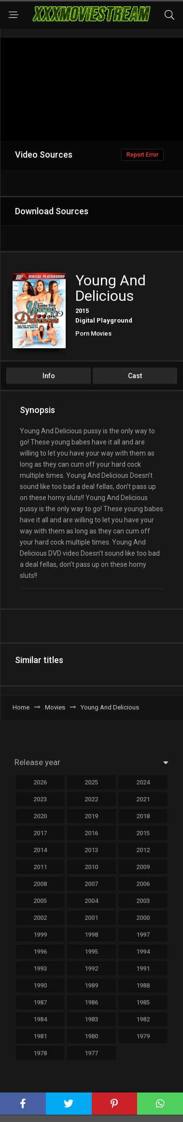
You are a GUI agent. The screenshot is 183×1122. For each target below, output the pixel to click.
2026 (40, 782)
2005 (40, 900)
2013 (91, 850)
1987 (40, 1002)
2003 (143, 900)
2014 (40, 850)
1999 (40, 934)
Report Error (142, 154)
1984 (40, 1019)
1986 (91, 1002)
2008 (40, 883)
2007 (91, 883)
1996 (40, 951)
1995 (91, 951)
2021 (143, 799)
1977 (91, 1053)
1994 (143, 951)
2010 (91, 867)
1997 (143, 934)
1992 (91, 968)
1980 (91, 1036)
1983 (91, 1019)
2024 (143, 782)
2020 (40, 816)
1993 (40, 968)
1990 (40, 985)
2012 (143, 850)
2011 (40, 867)
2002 (40, 917)
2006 (143, 883)
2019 (91, 816)
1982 (143, 1019)
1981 (40, 1036)
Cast (135, 376)
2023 (40, 799)
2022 (91, 799)
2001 (91, 917)
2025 (91, 782)
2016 (91, 833)
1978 (40, 1053)
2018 (143, 816)
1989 (91, 985)
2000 (143, 917)
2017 (40, 833)
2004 (91, 900)
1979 (143, 1036)
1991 (143, 968)
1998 (91, 934)
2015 (82, 310)
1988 (143, 985)
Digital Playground (103, 320)
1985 (143, 1002)
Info (48, 376)
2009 (143, 867)
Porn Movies (93, 333)
